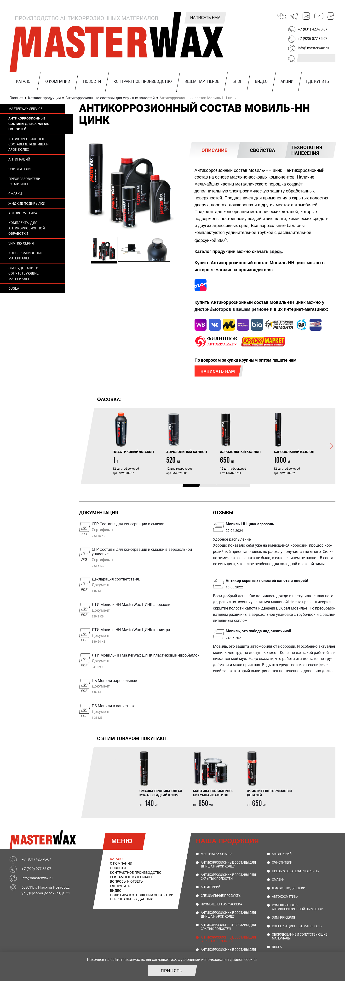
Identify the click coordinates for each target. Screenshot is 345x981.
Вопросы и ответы (127, 882)
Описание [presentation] (214, 150)
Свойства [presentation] (262, 150)
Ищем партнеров (201, 81)
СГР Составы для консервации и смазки (146, 530)
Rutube (306, 16)
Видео (261, 81)
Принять (171, 971)
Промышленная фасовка (221, 905)
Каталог (24, 81)
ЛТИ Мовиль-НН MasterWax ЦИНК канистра (146, 636)
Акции (287, 81)
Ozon (330, 16)
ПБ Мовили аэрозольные (146, 687)
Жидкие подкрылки (26, 203)
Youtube (318, 16)
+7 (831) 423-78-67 (312, 29)
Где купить (317, 81)
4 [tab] (235, 487)
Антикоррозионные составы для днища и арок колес (28, 144)
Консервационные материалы (25, 255)
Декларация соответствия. (146, 586)
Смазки (15, 193)
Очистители (19, 169)
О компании (57, 81)
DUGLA (13, 288)
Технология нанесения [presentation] (306, 150)
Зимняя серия (21, 243)
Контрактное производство (143, 81)
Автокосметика (22, 213)
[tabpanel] (136, 445)
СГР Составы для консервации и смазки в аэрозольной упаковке (146, 558)
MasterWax (117, 42)
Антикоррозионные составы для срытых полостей (228, 928)
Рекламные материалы (131, 878)
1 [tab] (185, 487)
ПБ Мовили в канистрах (146, 712)
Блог (237, 81)
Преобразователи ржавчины (24, 181)
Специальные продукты (221, 897)
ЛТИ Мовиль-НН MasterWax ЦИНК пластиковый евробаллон (146, 662)
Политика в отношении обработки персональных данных (141, 898)
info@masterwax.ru (313, 47)
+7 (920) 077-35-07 (312, 38)
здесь (276, 251)
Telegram (294, 16)
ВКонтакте (282, 16)
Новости (92, 81)
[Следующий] (329, 447)
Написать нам (205, 18)
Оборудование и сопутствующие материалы (23, 273)
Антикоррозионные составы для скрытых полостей (28, 123)
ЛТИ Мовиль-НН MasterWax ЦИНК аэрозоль (146, 611)
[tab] (214, 150)
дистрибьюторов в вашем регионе (232, 309)
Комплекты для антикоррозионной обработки (26, 228)
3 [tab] (218, 487)
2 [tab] (202, 487)
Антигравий (19, 159)
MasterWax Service (25, 108)
